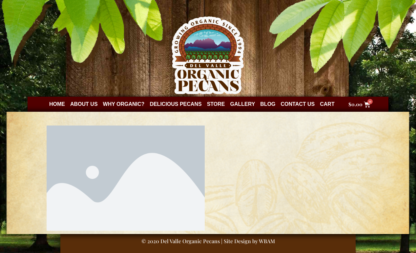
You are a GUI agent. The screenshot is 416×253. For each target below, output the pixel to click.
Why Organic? (124, 104)
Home (57, 104)
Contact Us (298, 104)
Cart (327, 104)
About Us (84, 104)
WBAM (267, 241)
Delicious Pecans (175, 104)
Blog (267, 104)
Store (216, 104)
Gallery (242, 104)
